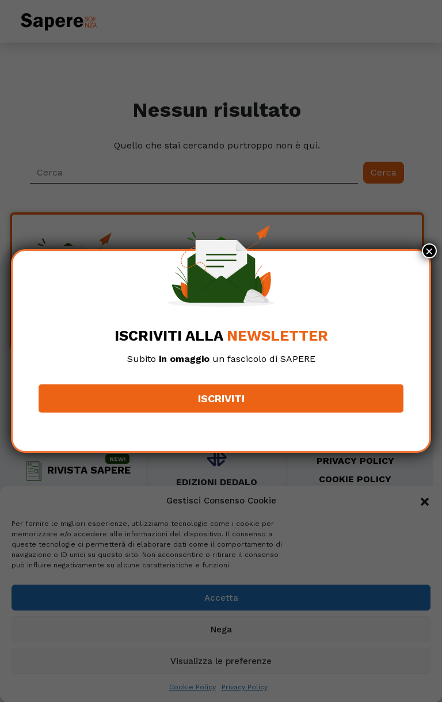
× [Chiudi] (429, 250)
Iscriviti (221, 398)
